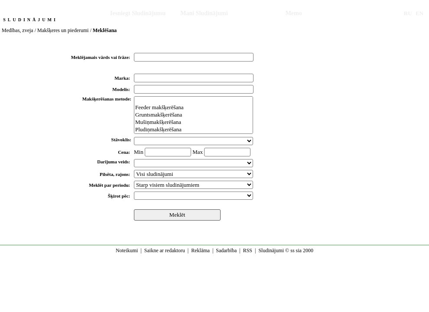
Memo (294, 13)
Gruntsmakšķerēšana (193, 115)
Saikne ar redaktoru (164, 250)
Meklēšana (257, 13)
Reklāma (200, 250)
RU (408, 13)
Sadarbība (226, 250)
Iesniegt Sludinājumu (138, 13)
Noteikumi (127, 250)
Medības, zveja (17, 30)
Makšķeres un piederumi (63, 30)
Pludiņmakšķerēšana (193, 129)
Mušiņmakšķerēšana (193, 122)
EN (419, 13)
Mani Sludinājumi (204, 13)
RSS (247, 250)
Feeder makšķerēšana (193, 107)
